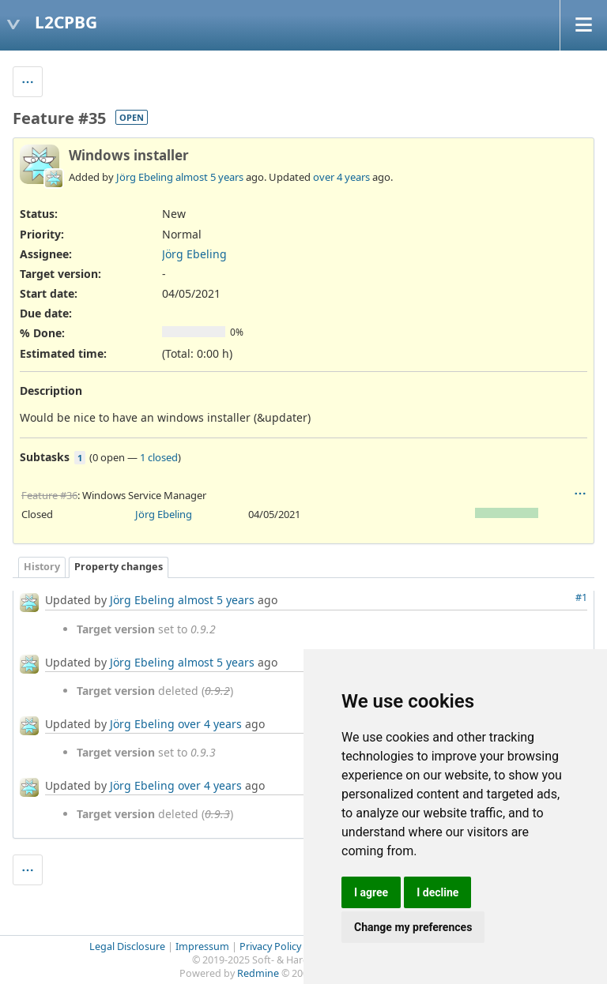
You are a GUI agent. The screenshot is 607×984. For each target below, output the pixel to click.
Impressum (202, 946)
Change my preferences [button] (413, 927)
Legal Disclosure (127, 946)
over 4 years (341, 177)
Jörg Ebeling (144, 177)
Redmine (258, 973)
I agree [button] (371, 892)
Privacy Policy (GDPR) (288, 946)
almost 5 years (209, 177)
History (42, 566)
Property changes (118, 566)
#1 (581, 597)
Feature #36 (49, 495)
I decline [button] (437, 892)
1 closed (159, 457)
